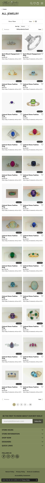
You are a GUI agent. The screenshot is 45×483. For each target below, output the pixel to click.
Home (5, 9)
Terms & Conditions (33, 472)
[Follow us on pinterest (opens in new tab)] (13, 456)
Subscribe (38, 421)
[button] (31, 3)
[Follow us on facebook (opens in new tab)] (4, 456)
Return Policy (10, 472)
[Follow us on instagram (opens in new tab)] (8, 456)
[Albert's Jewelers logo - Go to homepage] (10, 3)
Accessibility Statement (22, 475)
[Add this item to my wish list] (20, 53)
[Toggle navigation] (42, 3)
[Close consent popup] (36, 480)
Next (39, 29)
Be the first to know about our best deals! (22, 416)
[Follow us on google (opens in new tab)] (17, 456)
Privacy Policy (20, 472)
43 (30, 404)
